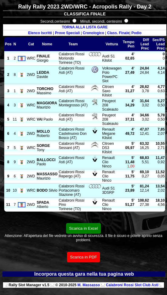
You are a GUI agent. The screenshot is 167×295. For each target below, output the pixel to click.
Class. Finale (118, 33)
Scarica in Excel (83, 228)
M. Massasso (89, 285)
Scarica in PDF (83, 257)
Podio (136, 33)
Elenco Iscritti (40, 33)
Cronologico (93, 33)
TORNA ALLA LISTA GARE (85, 27)
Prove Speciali (67, 33)
